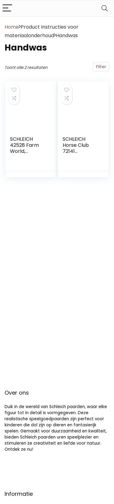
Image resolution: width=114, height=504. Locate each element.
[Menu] (7, 8)
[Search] (104, 8)
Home (12, 26)
